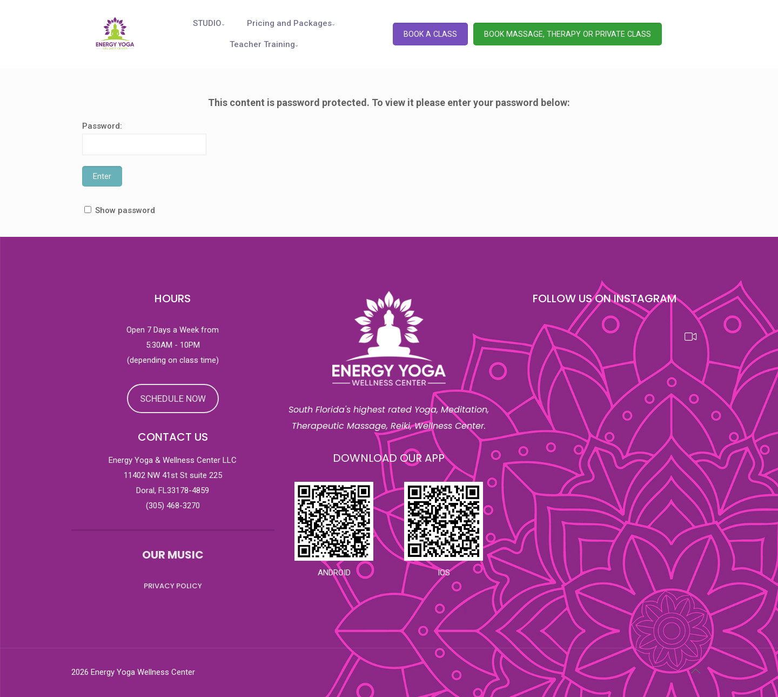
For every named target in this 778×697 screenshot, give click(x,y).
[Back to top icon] (695, 671)
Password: (144, 138)
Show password (125, 210)
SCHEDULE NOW (173, 398)
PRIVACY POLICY (173, 586)
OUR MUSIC (173, 554)
